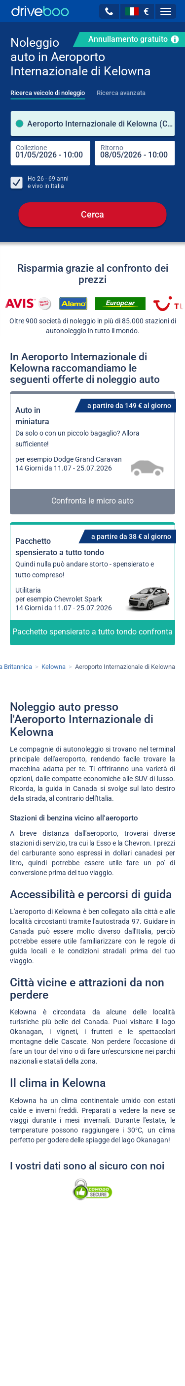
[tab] (47, 90)
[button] (109, 11)
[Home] (40, 11)
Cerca (92, 214)
